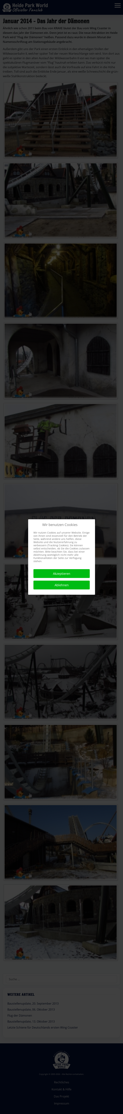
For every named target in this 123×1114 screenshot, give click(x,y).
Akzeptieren (61, 573)
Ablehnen (62, 585)
